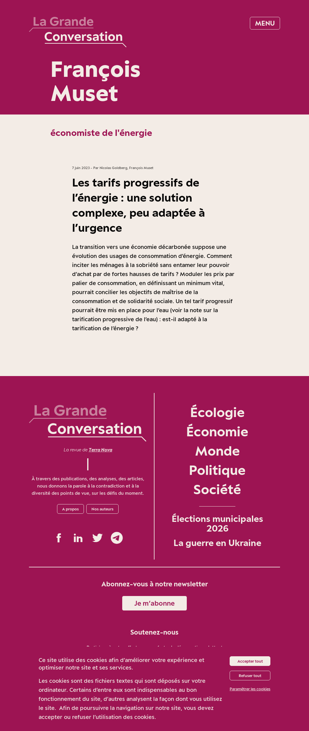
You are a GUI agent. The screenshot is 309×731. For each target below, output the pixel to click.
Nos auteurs (102, 509)
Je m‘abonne (154, 603)
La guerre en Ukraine (217, 542)
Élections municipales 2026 (217, 523)
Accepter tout (250, 661)
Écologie (217, 412)
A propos (70, 509)
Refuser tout (250, 675)
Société (217, 489)
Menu (265, 23)
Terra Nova (100, 449)
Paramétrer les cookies (250, 688)
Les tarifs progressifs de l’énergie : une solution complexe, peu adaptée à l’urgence (138, 205)
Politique (217, 470)
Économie (217, 431)
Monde (217, 451)
